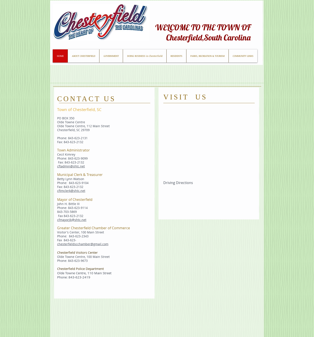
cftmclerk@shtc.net (71, 191)
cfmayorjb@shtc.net (71, 220)
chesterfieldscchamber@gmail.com (82, 244)
